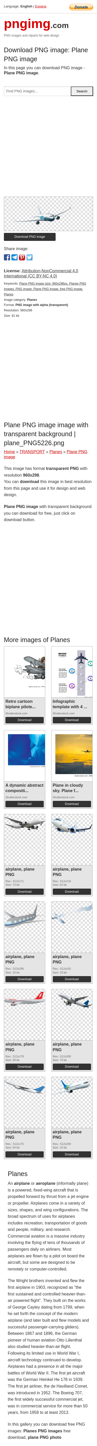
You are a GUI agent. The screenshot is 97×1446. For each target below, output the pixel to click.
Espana (40, 6)
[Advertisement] (48, 148)
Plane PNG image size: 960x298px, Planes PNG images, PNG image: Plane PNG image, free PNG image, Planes (45, 289)
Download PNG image (29, 237)
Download (24, 720)
